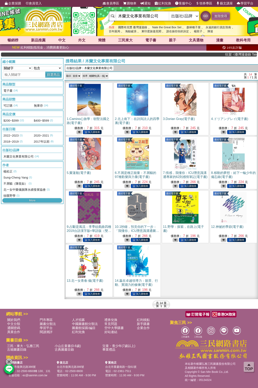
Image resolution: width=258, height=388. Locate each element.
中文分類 (13, 324)
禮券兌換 (110, 320)
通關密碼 (13, 328)
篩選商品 (53, 74)
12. (227, 226)
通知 (145, 3)
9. (89, 231)
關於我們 (13, 320)
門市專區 (46, 320)
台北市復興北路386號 (22, 366)
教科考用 (243, 40)
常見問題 (110, 324)
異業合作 (13, 332)
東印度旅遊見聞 (151, 31)
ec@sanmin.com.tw (35, 375)
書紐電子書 (76, 85)
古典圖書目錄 (64, 349)
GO (205, 16)
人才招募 (78, 320)
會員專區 (111, 3)
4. (229, 119)
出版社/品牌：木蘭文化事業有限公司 (89, 68)
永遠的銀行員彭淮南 (218, 27)
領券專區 (204, 3)
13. (85, 280)
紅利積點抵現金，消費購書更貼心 (40, 47)
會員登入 (33, 3)
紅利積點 (143, 320)
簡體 (101, 40)
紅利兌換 (163, 3)
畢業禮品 (108, 349)
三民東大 (125, 40)
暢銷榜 (12, 40)
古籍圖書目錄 (16, 349)
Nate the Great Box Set (166, 27)
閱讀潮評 (46, 332)
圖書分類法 (48, 324)
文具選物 (196, 40)
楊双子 (198, 31)
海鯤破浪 (130, 31)
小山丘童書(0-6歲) (68, 346)
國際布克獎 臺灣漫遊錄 (132, 27)
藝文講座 (224, 3)
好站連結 (110, 332)
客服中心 (183, 3)
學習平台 (245, 3)
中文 (62, 40)
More (32, 200)
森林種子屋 (193, 27)
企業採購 (13, 3)
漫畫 (219, 40)
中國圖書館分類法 (85, 324)
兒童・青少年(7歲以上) (118, 346)
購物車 (129, 3)
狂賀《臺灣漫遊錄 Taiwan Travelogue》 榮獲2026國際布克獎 (245, 54)
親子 (172, 40)
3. (179, 119)
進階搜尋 (220, 16)
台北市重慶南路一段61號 (121, 366)
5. (79, 173)
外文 (81, 40)
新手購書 (143, 324)
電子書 (150, 40)
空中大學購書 (114, 328)
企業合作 (143, 328)
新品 (38, 40)
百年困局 (114, 31)
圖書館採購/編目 (83, 328)
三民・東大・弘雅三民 (23, 346)
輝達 (210, 31)
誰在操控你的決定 (177, 31)
